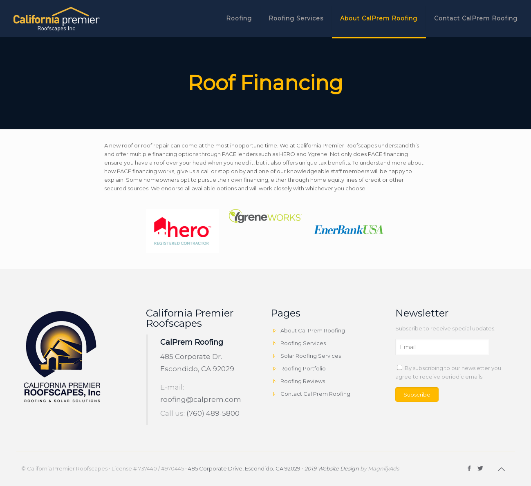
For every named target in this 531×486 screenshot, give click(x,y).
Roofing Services (303, 343)
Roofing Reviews (302, 381)
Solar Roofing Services (310, 355)
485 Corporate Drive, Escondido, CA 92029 (244, 468)
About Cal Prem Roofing (312, 330)
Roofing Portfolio (303, 368)
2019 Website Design (332, 468)
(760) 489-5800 (213, 413)
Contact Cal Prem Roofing (315, 393)
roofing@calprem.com (200, 399)
